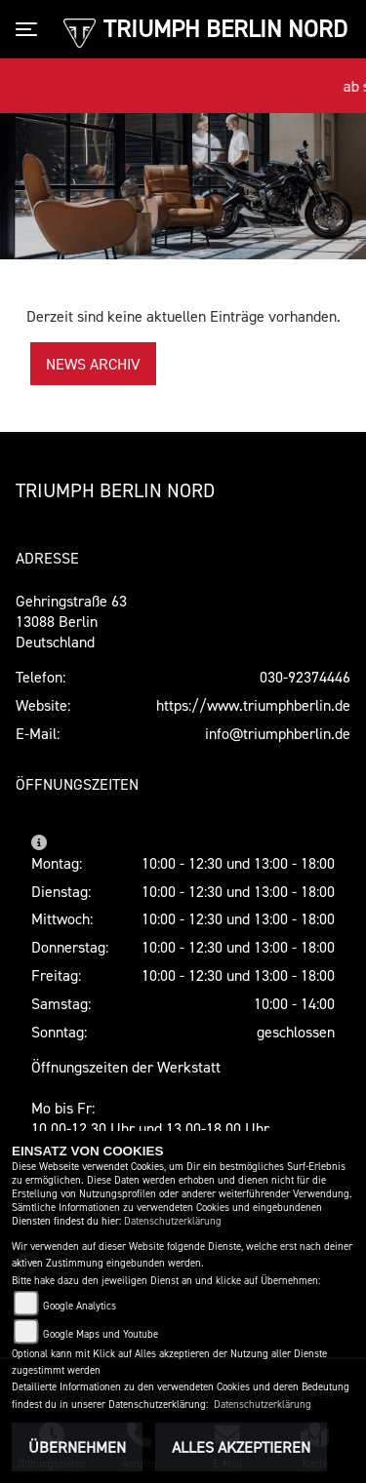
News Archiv (93, 363)
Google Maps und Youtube (100, 1334)
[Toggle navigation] (30, 29)
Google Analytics (79, 1306)
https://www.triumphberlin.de (253, 705)
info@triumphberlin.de (277, 733)
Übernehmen (77, 1447)
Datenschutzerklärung (173, 1221)
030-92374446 (305, 676)
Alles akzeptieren (241, 1447)
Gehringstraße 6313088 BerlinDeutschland (71, 621)
